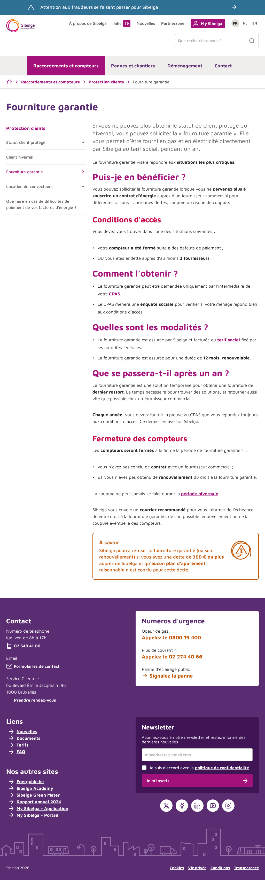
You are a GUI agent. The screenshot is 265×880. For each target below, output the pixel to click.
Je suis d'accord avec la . (199, 767)
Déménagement (184, 65)
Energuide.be (26, 782)
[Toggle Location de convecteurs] (82, 186)
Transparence (246, 868)
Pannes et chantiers (133, 65)
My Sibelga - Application (38, 808)
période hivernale (199, 493)
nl (245, 23)
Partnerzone (172, 23)
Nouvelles (146, 23)
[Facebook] (182, 805)
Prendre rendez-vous (31, 700)
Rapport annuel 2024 (34, 802)
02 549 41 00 (23, 646)
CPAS (114, 293)
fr (235, 23)
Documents (24, 738)
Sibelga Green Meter (34, 795)
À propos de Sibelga (88, 23)
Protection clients (25, 128)
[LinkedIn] (197, 805)
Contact (223, 65)
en (254, 23)
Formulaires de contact (33, 666)
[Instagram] (228, 805)
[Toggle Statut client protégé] (82, 142)
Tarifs (18, 745)
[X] (166, 805)
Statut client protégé (25, 142)
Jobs (121, 23)
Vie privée (197, 868)
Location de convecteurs (29, 186)
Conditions (220, 868)
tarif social (228, 339)
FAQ (16, 752)
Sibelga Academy (30, 788)
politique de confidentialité (222, 767)
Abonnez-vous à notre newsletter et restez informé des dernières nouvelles (193, 739)
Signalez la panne (167, 676)
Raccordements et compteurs (66, 65)
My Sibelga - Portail (33, 815)
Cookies (177, 868)
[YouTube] (213, 805)
